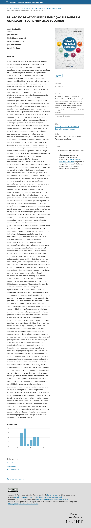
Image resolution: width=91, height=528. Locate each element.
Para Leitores (11, 463)
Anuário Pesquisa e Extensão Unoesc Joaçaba (26, 2)
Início (9, 8)
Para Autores (11, 466)
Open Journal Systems (15, 479)
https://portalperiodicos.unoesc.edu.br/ (23, 504)
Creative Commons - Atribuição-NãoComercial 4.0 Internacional (38, 497)
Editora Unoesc (52, 495)
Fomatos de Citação (63, 116)
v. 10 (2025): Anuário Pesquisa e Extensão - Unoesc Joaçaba (41, 8)
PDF (59, 76)
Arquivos (16, 8)
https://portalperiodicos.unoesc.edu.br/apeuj (52, 499)
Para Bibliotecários (13, 469)
